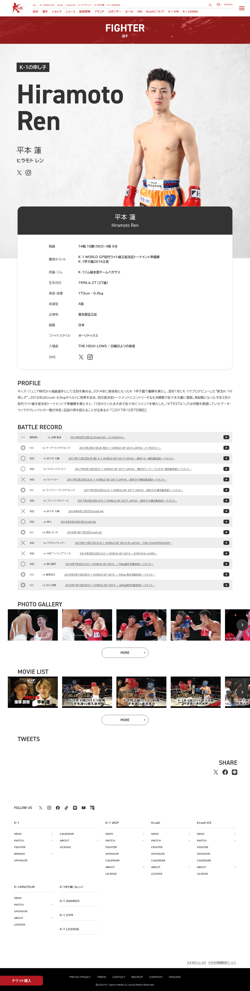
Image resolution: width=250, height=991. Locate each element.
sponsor (20, 860)
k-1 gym (66, 915)
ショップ (57, 11)
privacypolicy (80, 977)
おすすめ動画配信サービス (222, 962)
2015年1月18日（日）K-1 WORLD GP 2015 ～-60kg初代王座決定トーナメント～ (110, 585)
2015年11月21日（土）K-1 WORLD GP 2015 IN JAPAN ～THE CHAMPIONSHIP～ (123, 543)
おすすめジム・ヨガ (196, 962)
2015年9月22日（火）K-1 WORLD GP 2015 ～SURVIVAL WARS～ (118, 553)
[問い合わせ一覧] (219, 4)
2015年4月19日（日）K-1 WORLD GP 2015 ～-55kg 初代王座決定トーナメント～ (109, 574)
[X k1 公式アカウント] (40, 807)
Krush (60, 5)
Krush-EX (70, 5)
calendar (67, 834)
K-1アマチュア (84, 5)
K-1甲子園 (99, 5)
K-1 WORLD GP (47, 5)
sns (139, 11)
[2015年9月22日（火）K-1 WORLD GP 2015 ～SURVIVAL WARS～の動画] (226, 553)
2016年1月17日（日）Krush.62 (84, 532)
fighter (19, 847)
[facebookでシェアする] (225, 772)
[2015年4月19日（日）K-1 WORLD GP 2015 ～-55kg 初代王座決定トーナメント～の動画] (226, 574)
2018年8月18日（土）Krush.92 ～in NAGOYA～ (97, 437)
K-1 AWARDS (114, 5)
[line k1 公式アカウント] (75, 807)
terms (101, 977)
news (18, 834)
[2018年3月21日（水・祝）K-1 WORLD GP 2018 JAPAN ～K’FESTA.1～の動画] (226, 448)
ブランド (99, 11)
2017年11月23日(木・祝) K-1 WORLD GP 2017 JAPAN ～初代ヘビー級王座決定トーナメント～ (121, 458)
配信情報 (84, 11)
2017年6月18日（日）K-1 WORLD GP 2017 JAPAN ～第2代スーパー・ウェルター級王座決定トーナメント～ (133, 469)
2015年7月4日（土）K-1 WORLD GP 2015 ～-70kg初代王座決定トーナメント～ (109, 564)
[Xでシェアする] (216, 772)
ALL (35, 5)
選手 (45, 11)
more (134, 653)
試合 (35, 11)
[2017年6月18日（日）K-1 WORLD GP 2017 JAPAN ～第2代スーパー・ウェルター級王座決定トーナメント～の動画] (226, 469)
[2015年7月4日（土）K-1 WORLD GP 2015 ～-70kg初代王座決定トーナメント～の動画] (226, 564)
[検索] (211, 5)
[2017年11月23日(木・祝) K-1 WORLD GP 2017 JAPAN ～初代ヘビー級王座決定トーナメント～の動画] (226, 458)
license (65, 847)
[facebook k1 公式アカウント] (57, 807)
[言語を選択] (229, 5)
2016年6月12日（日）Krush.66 (86, 511)
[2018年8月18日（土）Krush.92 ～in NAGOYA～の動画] (226, 437)
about (64, 840)
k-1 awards (69, 901)
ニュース (70, 11)
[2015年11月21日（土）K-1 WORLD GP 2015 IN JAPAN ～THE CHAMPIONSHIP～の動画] (226, 543)
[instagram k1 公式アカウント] (49, 807)
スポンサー (114, 11)
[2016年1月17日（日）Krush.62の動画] (226, 532)
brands (19, 854)
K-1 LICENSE (190, 11)
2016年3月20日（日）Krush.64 (78, 522)
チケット (21, 980)
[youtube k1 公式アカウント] (83, 807)
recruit (137, 977)
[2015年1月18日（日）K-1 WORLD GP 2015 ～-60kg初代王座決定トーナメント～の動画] (226, 585)
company (156, 977)
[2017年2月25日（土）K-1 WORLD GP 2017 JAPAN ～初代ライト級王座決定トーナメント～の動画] (226, 479)
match (19, 840)
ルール (129, 11)
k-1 (71, 887)
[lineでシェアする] (234, 772)
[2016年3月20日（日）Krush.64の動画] (226, 522)
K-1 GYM (173, 11)
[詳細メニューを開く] (242, 8)
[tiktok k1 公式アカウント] (66, 807)
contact (118, 977)
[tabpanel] (33, 625)
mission (175, 977)
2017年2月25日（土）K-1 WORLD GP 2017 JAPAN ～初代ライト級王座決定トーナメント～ (117, 479)
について (155, 11)
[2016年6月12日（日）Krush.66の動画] (226, 511)
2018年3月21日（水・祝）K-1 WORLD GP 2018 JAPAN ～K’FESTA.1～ (120, 448)
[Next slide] (242, 625)
